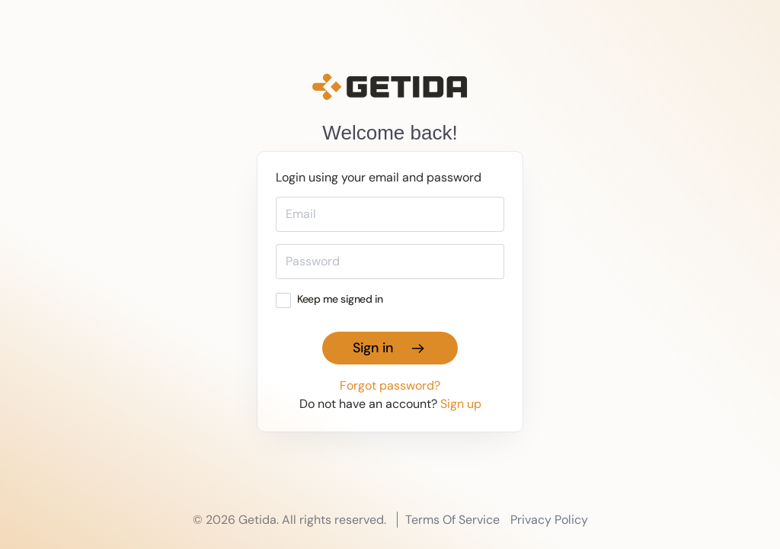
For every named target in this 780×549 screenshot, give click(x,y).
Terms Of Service (452, 520)
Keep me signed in (329, 299)
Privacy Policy (549, 520)
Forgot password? (390, 385)
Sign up (460, 404)
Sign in (390, 348)
